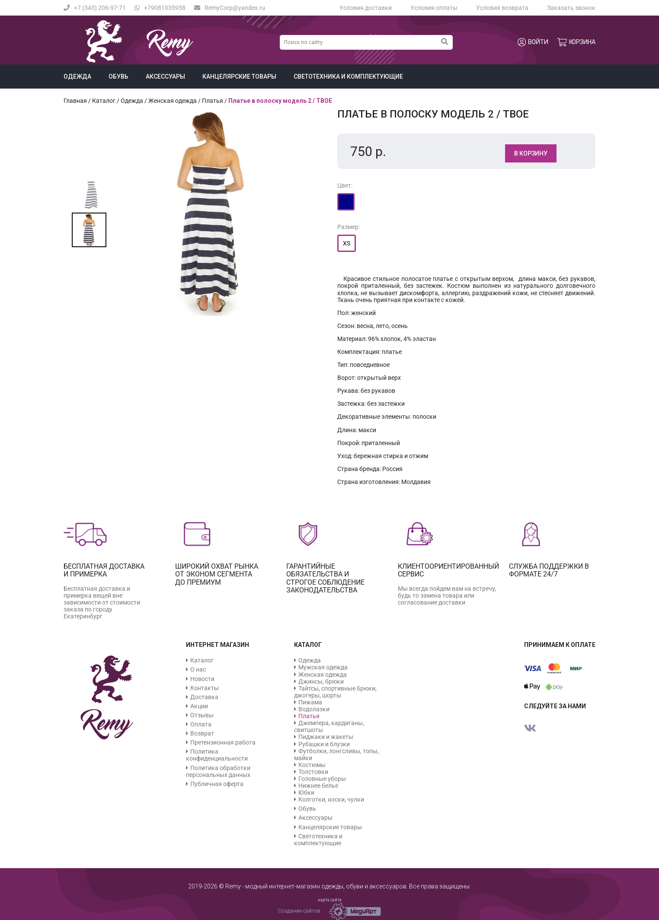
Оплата (200, 724)
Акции (199, 706)
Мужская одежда (323, 667)
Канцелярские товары (239, 76)
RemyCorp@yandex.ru (229, 7)
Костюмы (312, 764)
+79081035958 (160, 7)
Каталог (103, 100)
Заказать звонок (571, 7)
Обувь (118, 76)
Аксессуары (165, 76)
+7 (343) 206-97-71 (95, 7)
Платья (212, 100)
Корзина (576, 42)
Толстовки (313, 771)
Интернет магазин (217, 644)
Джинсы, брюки (321, 681)
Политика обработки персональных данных (218, 771)
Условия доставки (365, 7)
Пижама (310, 702)
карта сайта (330, 900)
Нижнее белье (318, 785)
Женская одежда (172, 100)
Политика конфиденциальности (217, 755)
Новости (202, 678)
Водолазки (314, 709)
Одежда (77, 76)
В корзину (530, 153)
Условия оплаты (433, 7)
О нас (198, 669)
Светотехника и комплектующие (348, 76)
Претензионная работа (223, 742)
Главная (75, 100)
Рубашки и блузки (324, 744)
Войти (533, 42)
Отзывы (202, 715)
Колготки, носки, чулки (331, 799)
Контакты (204, 687)
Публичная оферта (216, 783)
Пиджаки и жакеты (325, 736)
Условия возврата (502, 7)
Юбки (306, 792)
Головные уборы (322, 778)
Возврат (202, 733)
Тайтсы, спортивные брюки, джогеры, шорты (335, 692)
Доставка (204, 697)
